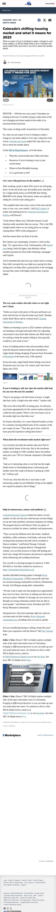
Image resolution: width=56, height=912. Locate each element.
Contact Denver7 (40, 882)
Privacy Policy (28, 893)
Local (5, 880)
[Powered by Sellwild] (49, 861)
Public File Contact (38, 900)
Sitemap (6, 893)
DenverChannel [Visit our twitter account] (11, 908)
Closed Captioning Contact (12, 904)
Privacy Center (39, 893)
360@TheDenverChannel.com (18, 657)
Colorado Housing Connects (15, 515)
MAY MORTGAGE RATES (28, 295)
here (29, 660)
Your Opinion (47, 631)
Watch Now (50, 4)
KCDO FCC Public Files (28, 898)
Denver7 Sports (38, 880)
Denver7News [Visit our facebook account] (5, 908)
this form (41, 657)
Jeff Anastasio (16, 62)
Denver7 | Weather (14, 880)
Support (23, 885)
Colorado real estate (17, 141)
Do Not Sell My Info (16, 893)
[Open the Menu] (4, 4)
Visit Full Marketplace (45, 735)
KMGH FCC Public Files (11, 898)
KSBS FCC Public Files (11, 900)
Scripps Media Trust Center (29, 902)
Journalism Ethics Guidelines (13, 895)
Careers (40, 895)
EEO (35, 895)
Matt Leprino (40, 208)
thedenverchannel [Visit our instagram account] (8, 908)
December (9, 356)
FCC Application (25, 900)
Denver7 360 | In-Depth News (12, 21)
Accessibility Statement (11, 902)
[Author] (5, 63)
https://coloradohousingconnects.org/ (18, 570)
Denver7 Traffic (27, 880)
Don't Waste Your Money (12, 885)
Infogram (28, 297)
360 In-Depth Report (18, 150)
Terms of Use (28, 895)
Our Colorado (28, 882)
